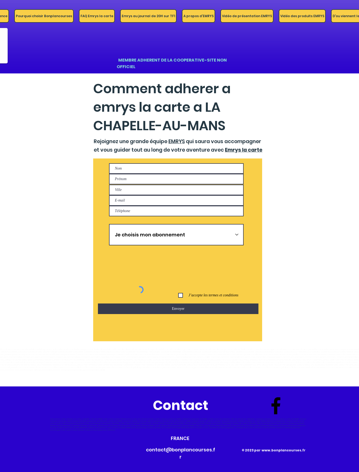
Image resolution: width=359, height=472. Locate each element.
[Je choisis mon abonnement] (176, 234)
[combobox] (176, 190)
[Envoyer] (178, 308)
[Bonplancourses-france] (275, 405)
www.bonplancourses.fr (283, 450)
